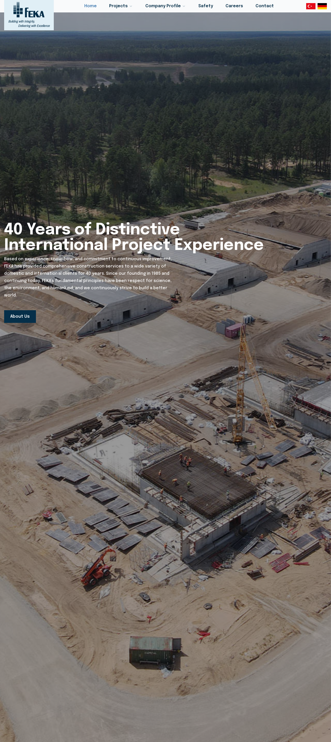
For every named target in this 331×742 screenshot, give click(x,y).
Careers (234, 6)
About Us (20, 316)
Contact (264, 6)
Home (90, 6)
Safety (205, 6)
